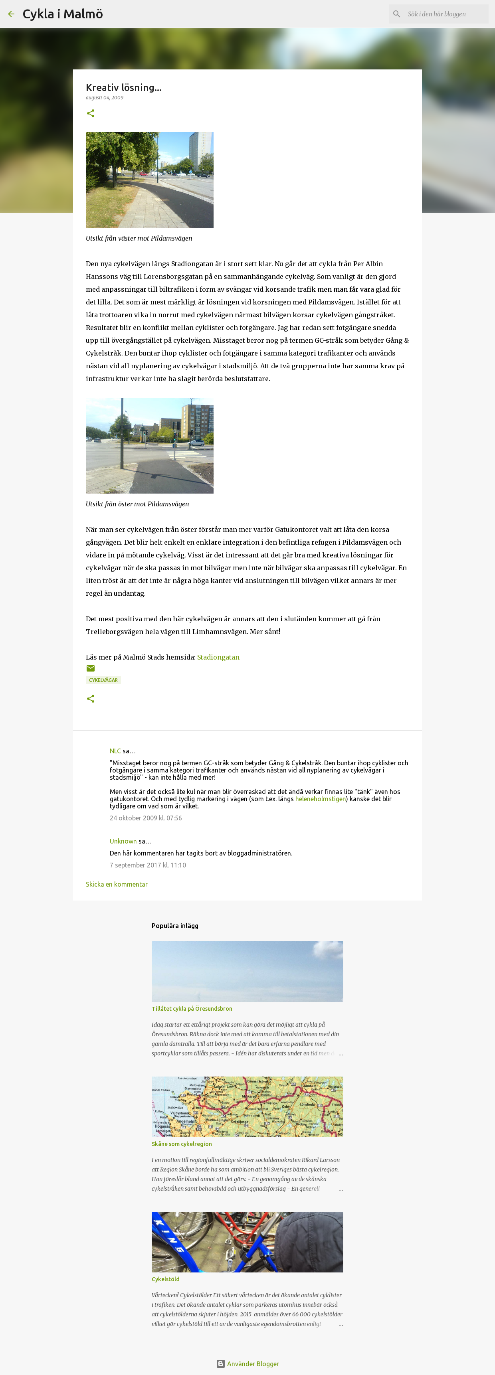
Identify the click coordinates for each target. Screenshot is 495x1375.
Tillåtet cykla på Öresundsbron (192, 1009)
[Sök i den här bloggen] (447, 14)
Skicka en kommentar (117, 884)
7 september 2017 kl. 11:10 (148, 865)
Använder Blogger (247, 1363)
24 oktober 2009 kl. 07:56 (146, 818)
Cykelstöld (166, 1279)
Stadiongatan (218, 657)
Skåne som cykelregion (182, 1144)
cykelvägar (103, 680)
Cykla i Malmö (62, 13)
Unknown (123, 841)
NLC (115, 751)
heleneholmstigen (320, 798)
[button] (90, 114)
